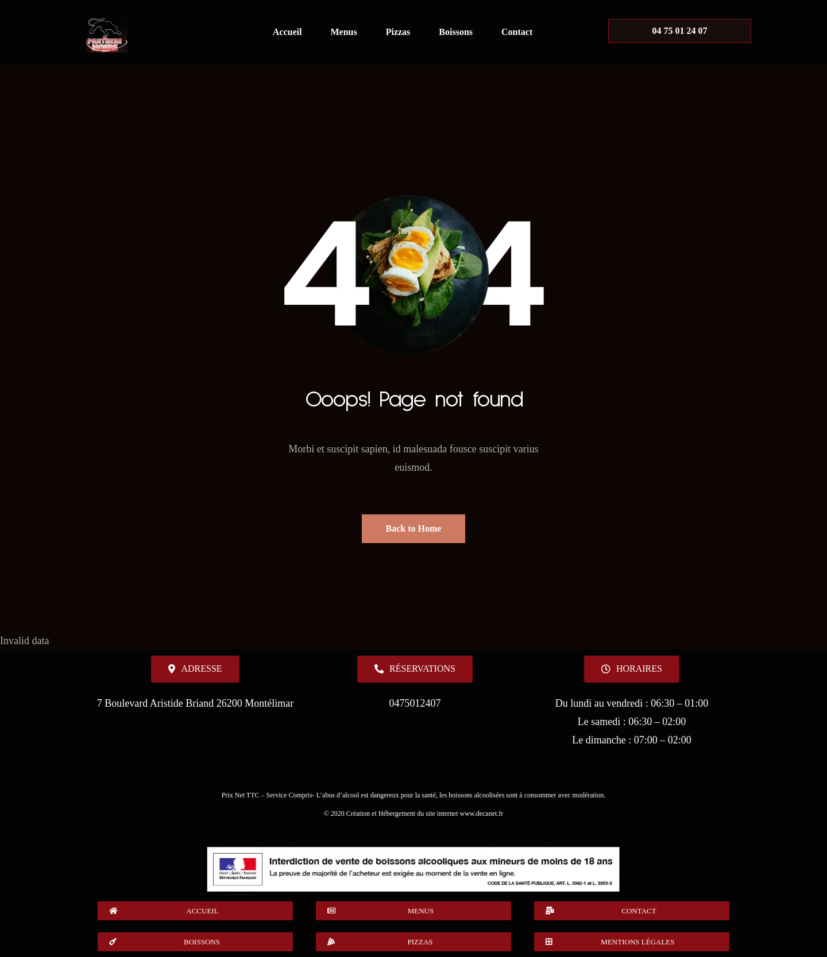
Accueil (287, 32)
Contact (516, 32)
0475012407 (414, 703)
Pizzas (398, 32)
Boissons (456, 32)
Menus (343, 32)
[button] (631, 669)
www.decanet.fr (481, 813)
